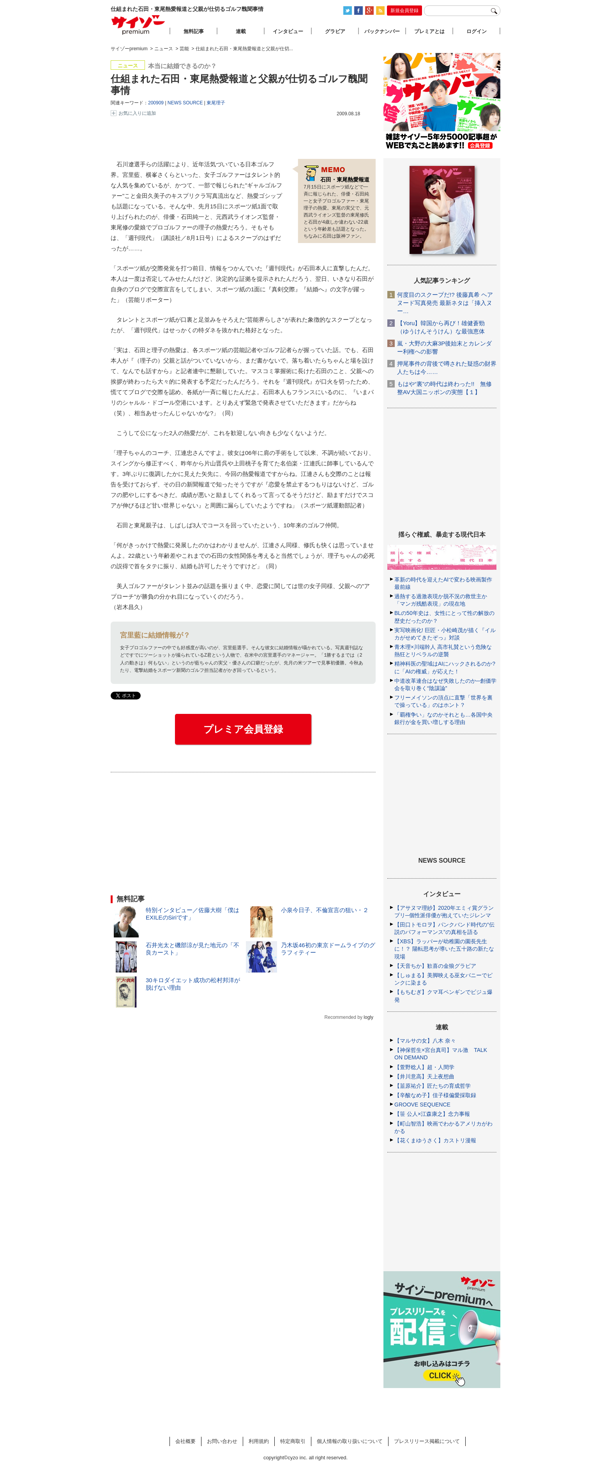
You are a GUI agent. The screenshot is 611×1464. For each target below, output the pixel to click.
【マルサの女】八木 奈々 (425, 1041)
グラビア (335, 31)
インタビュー (288, 31)
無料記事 (194, 31)
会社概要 (185, 1441)
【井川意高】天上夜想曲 (424, 1076)
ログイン (476, 31)
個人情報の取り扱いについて (350, 1441)
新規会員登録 (404, 10)
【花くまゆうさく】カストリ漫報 (435, 1140)
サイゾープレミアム (138, 25)
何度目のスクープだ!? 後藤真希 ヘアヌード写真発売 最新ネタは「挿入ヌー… (445, 302)
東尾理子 (216, 103)
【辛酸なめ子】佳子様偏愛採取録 (435, 1095)
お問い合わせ (222, 1441)
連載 (241, 31)
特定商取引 (293, 1441)
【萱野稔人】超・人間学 (424, 1067)
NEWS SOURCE (185, 103)
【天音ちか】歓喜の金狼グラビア (435, 966)
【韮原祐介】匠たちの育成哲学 (432, 1086)
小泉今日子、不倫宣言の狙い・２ (325, 910)
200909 (156, 103)
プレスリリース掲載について (427, 1441)
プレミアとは (429, 31)
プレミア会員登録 (243, 729)
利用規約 (259, 1441)
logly (368, 1017)
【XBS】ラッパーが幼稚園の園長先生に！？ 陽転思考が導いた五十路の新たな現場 (444, 948)
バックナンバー (382, 31)
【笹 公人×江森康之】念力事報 (432, 1114)
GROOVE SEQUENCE (422, 1104)
